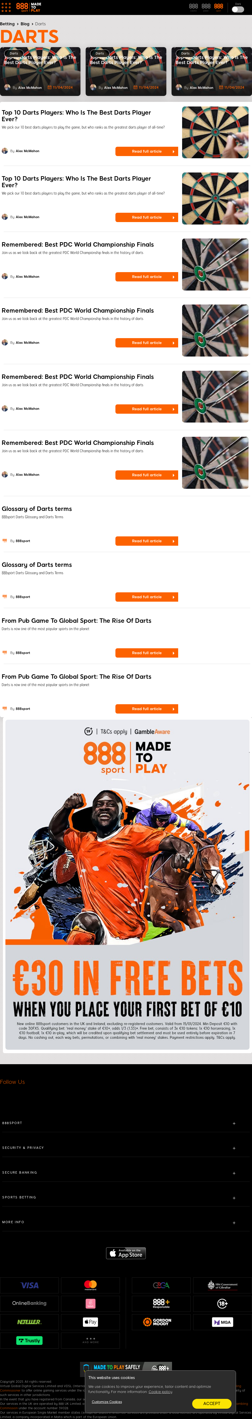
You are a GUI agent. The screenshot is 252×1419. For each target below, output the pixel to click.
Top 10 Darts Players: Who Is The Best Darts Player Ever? (76, 116)
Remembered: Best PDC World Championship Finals (78, 244)
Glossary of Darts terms (37, 508)
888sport (23, 541)
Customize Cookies (107, 1402)
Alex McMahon (30, 88)
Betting (7, 24)
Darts (14, 53)
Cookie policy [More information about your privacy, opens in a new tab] (160, 1392)
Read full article (147, 151)
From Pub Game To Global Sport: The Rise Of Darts (76, 620)
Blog (25, 24)
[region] (160, 1391)
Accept (211, 1403)
